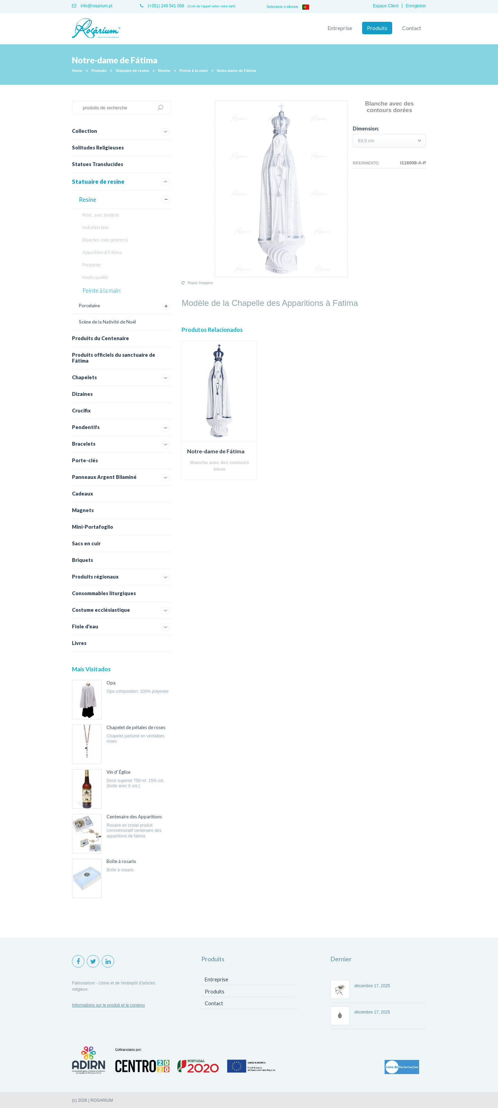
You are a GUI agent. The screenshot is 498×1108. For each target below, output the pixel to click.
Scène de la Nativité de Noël (107, 322)
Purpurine (91, 264)
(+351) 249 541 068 (162, 5)
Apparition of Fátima (102, 252)
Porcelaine (89, 305)
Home (77, 71)
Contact (411, 28)
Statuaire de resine (132, 71)
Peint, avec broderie (100, 215)
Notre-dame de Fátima (236, 71)
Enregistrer (416, 5)
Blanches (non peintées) (105, 240)
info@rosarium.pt (92, 5)
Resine (164, 71)
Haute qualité (95, 277)
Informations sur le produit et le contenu (108, 1005)
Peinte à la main (193, 71)
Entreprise (340, 28)
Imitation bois (95, 227)
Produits (377, 28)
